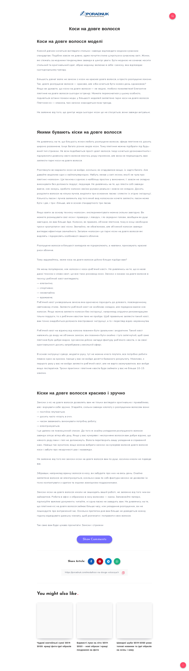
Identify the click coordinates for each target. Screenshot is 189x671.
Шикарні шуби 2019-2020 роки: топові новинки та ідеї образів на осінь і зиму (134, 646)
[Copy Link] (94, 572)
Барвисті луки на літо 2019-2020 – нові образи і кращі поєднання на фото (92, 646)
